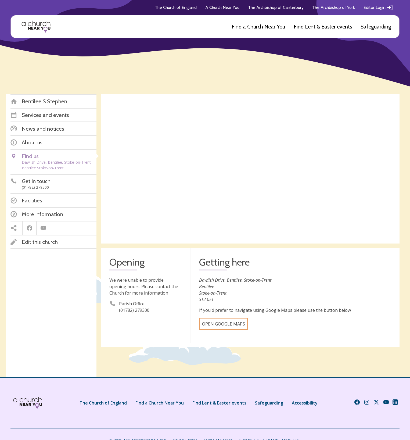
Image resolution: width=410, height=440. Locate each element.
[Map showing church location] (250, 169)
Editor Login (378, 7)
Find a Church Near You (258, 26)
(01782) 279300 (134, 310)
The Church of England (176, 7)
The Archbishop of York (333, 7)
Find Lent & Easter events (323, 26)
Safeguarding (376, 26)
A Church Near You (222, 7)
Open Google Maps (223, 324)
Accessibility (305, 403)
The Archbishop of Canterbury (276, 7)
